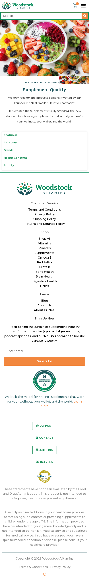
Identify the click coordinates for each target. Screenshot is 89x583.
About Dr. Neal (44, 310)
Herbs (44, 286)
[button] (83, 6)
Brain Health (44, 276)
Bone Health (44, 272)
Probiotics (44, 262)
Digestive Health (44, 281)
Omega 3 (44, 257)
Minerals (44, 248)
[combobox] (41, 16)
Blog (44, 300)
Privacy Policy (44, 214)
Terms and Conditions (44, 209)
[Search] (85, 16)
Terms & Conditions (33, 567)
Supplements (44, 253)
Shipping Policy (44, 219)
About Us (44, 305)
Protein (44, 267)
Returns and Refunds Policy (44, 224)
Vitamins (44, 243)
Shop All (45, 238)
